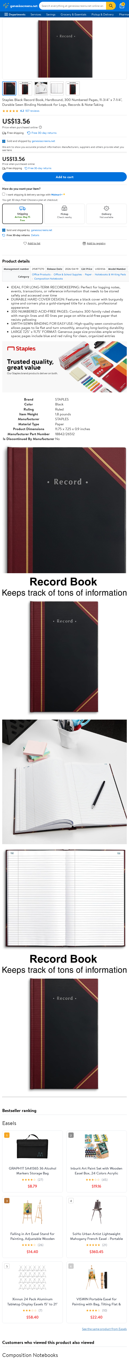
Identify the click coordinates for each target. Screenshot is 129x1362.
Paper (88, 274)
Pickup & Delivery (103, 14)
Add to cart (64, 176)
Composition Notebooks (48, 278)
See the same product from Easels (104, 1329)
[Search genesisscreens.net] (72, 6)
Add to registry (94, 243)
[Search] (111, 6)
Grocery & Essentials (73, 14)
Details (35, 235)
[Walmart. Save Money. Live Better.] (20, 6)
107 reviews (32, 110)
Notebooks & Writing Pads (110, 274)
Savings (50, 14)
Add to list (31, 243)
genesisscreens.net (43, 141)
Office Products (41, 274)
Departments (14, 14)
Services (36, 14)
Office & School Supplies (68, 274)
